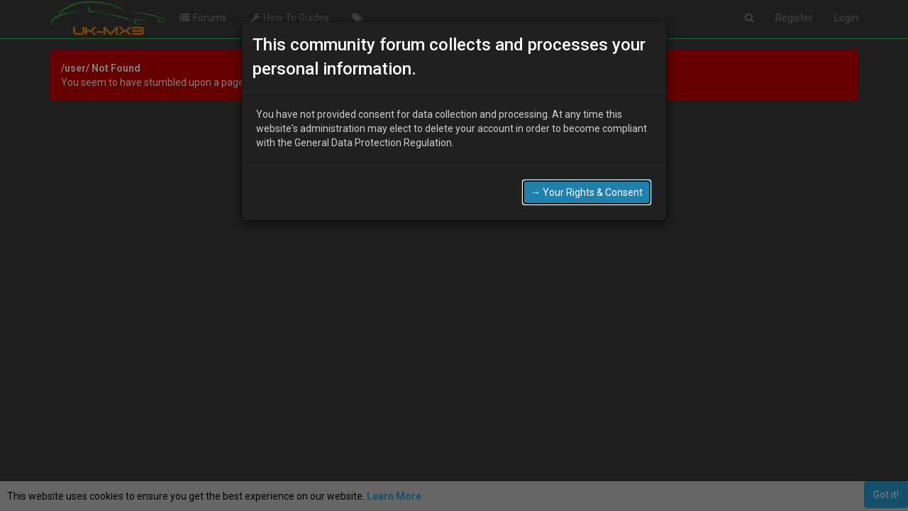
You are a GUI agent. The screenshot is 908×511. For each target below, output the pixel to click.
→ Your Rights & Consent (587, 192)
